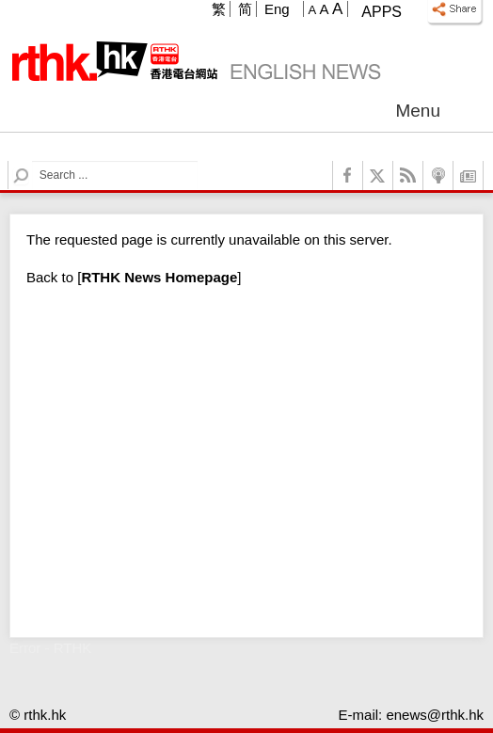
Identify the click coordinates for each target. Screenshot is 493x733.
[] (159, 277)
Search (32, 161)
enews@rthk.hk (435, 715)
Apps (381, 12)
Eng (277, 9)
